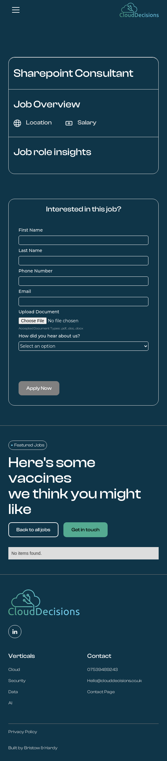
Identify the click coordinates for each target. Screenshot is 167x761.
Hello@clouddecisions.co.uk (114, 680)
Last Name (30, 250)
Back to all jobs (33, 530)
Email (25, 291)
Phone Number (36, 271)
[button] (14, 9)
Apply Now (39, 388)
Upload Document (39, 312)
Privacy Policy (22, 731)
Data (13, 691)
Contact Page (101, 691)
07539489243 (102, 669)
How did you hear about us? (49, 336)
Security (17, 680)
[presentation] (66, 366)
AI (10, 703)
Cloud (14, 669)
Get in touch (85, 530)
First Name (31, 230)
